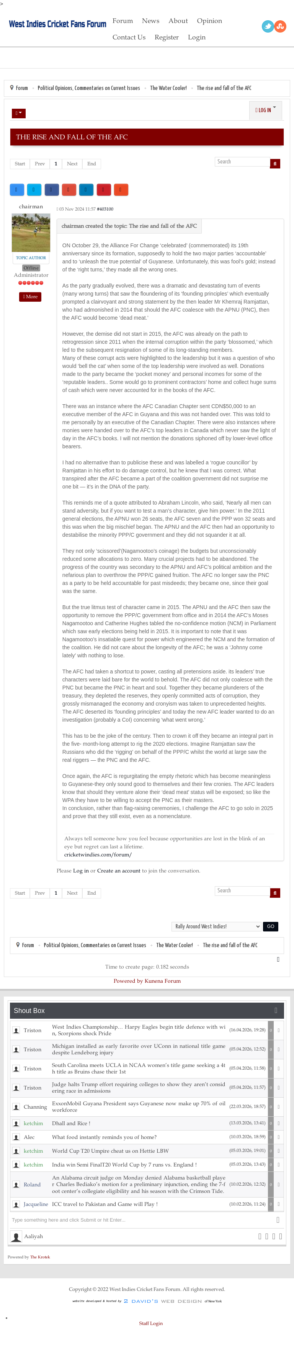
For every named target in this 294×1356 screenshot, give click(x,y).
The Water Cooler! (168, 88)
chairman (31, 206)
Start (20, 164)
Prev (40, 164)
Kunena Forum (163, 981)
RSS (280, 26)
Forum (22, 88)
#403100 (105, 209)
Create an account (118, 871)
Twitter (268, 26)
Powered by (128, 981)
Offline (31, 268)
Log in (81, 871)
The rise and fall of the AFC (224, 88)
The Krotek (40, 1257)
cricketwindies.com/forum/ (98, 854)
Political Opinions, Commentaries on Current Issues (89, 88)
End (91, 164)
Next (72, 164)
